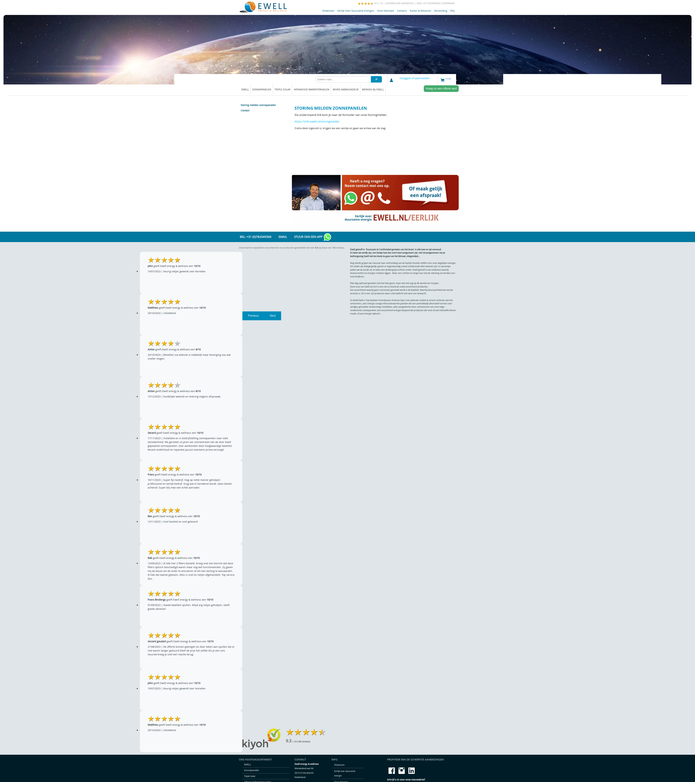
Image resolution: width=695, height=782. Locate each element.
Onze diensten (385, 10)
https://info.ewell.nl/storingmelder (317, 121)
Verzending (440, 10)
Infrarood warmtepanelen (311, 89)
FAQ (452, 10)
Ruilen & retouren (420, 10)
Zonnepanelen (261, 89)
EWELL (245, 89)
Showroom (328, 10)
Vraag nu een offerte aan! (441, 88)
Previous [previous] (253, 315)
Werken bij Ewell (373, 89)
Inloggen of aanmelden (415, 78)
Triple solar (283, 89)
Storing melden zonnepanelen (258, 105)
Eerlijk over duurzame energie (355, 10)
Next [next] (273, 315)
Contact (402, 10)
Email (283, 237)
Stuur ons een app (313, 237)
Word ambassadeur (346, 89)
